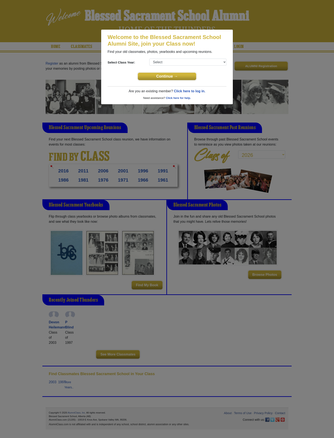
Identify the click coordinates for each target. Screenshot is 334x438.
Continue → (167, 76)
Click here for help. (178, 98)
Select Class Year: (121, 62)
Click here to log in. (189, 91)
